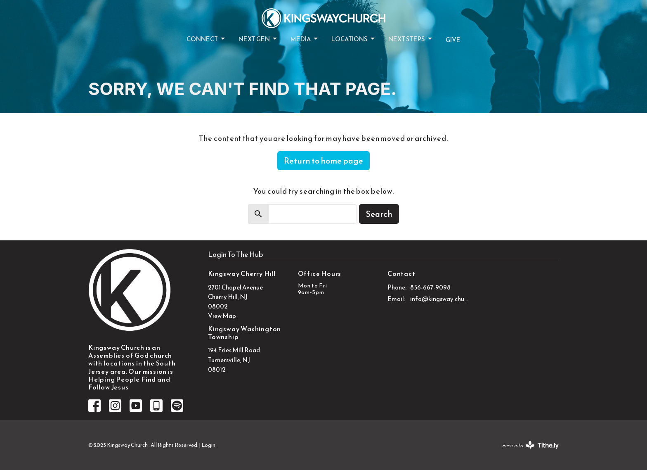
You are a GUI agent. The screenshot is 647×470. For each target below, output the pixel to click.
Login (208, 445)
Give (453, 40)
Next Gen (258, 39)
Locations (353, 39)
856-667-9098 (430, 287)
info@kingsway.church (439, 299)
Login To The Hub (235, 254)
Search (379, 214)
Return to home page (323, 160)
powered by (530, 445)
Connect (206, 39)
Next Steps (410, 39)
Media (304, 39)
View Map (222, 315)
